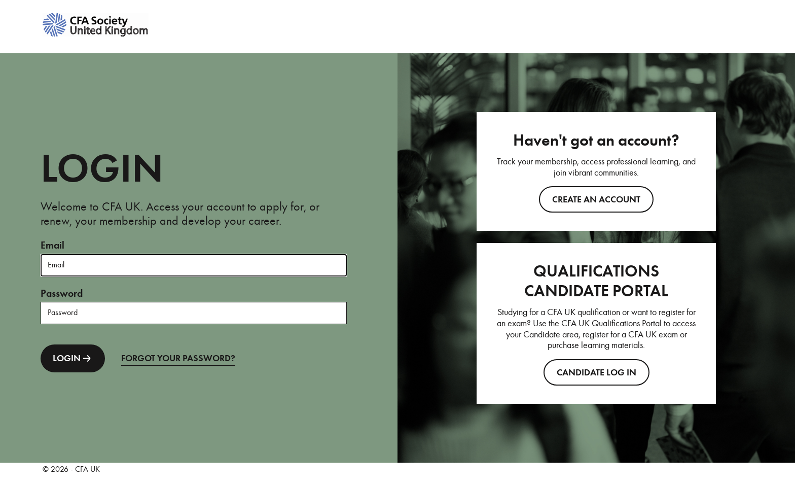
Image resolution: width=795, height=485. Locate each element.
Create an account (596, 199)
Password (62, 293)
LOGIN (73, 358)
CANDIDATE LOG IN (596, 372)
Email (52, 245)
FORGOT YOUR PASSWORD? (178, 358)
